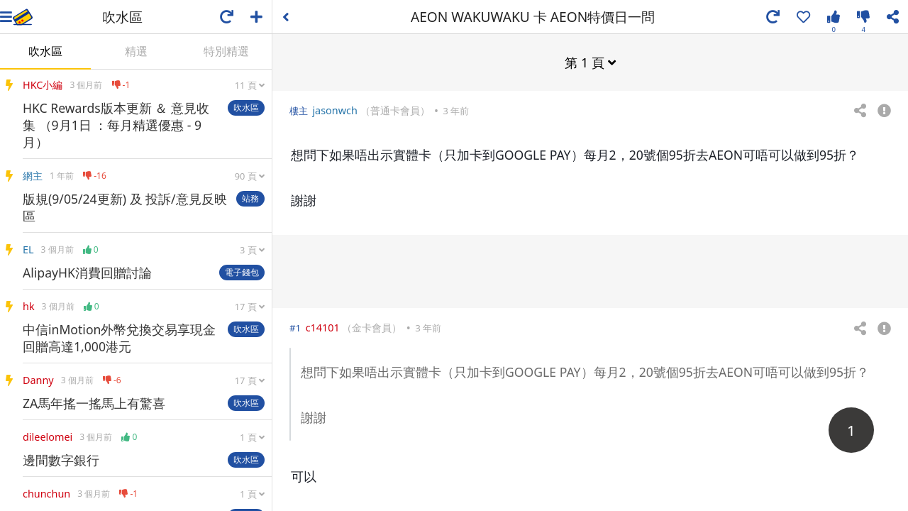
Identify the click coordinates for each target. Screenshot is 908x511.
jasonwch (334, 109)
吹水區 (45, 51)
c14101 (323, 327)
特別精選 (226, 51)
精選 (136, 51)
